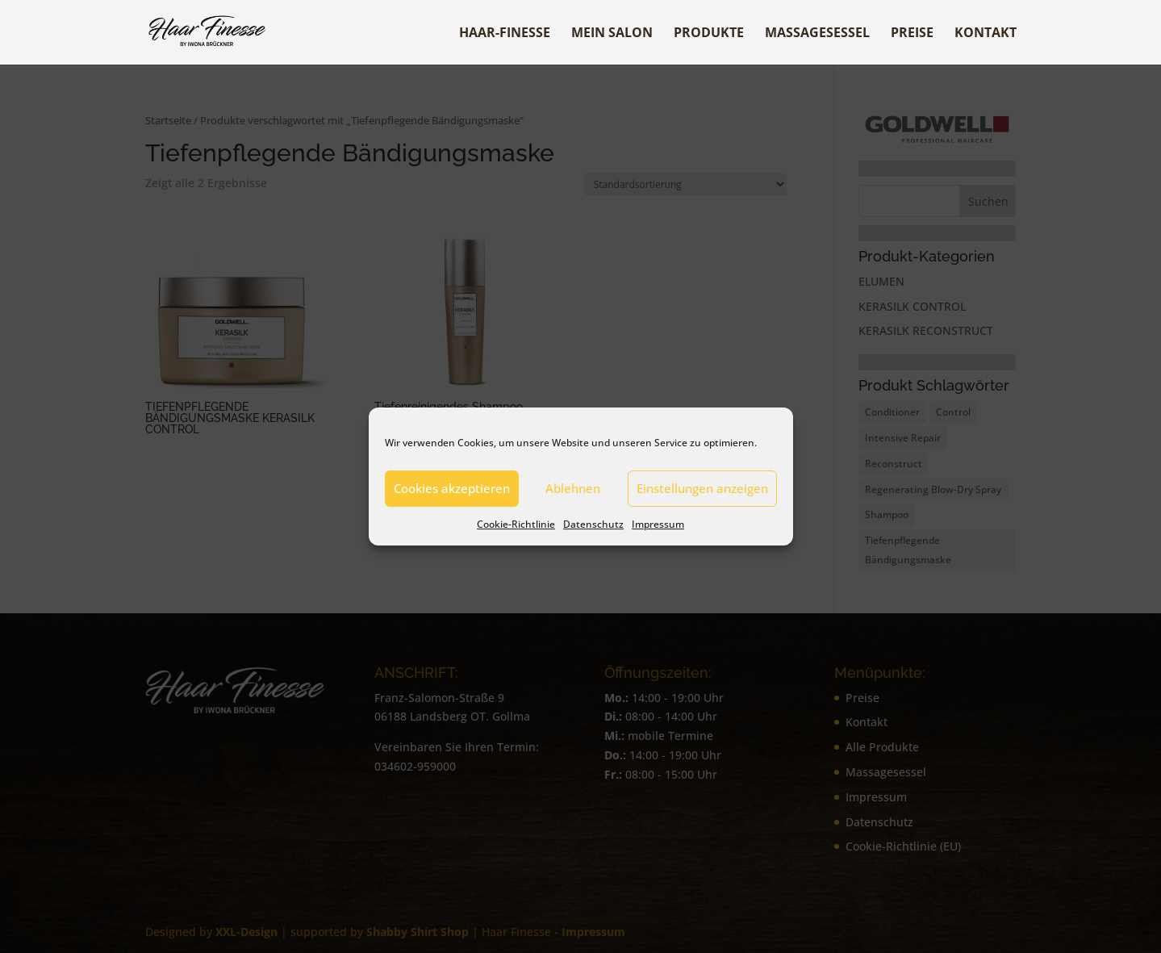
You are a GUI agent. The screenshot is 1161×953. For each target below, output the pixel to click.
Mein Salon (612, 34)
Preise (912, 34)
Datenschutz (593, 524)
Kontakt (985, 34)
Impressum (658, 524)
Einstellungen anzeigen (702, 488)
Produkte (709, 34)
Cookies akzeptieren (452, 488)
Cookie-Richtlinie (516, 524)
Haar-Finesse (504, 34)
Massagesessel (817, 34)
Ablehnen (572, 488)
